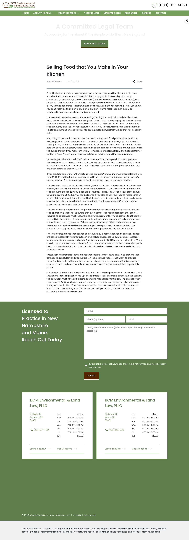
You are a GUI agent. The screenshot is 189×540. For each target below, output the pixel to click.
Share (137, 81)
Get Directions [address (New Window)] (67, 448)
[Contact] (160, 13)
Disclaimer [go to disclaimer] (90, 515)
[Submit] (91, 376)
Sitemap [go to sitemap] (77, 515)
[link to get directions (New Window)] (43, 419)
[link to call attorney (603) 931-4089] (169, 5)
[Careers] (146, 13)
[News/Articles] (112, 13)
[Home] (26, 13)
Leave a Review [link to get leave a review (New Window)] (40, 448)
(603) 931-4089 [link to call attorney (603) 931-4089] (39, 429)
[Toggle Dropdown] (53, 13)
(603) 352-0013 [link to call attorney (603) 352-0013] (114, 429)
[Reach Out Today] (94, 44)
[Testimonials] (91, 13)
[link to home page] (18, 5)
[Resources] (131, 13)
